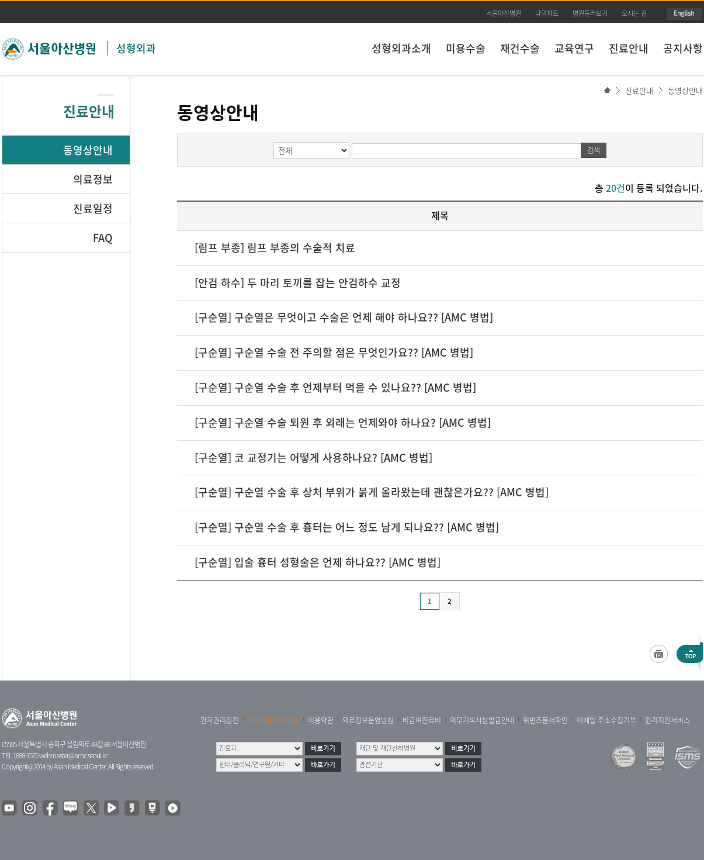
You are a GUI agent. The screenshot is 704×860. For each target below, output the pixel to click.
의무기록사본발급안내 (482, 720)
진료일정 (93, 208)
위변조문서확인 (545, 720)
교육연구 (574, 48)
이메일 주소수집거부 (606, 720)
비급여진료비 (422, 720)
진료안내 (628, 48)
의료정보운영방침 (368, 720)
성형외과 (136, 48)
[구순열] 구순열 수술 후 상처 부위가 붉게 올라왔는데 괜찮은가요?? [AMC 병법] (372, 492)
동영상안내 (685, 90)
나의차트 (547, 13)
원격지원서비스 (667, 720)
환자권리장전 (219, 720)
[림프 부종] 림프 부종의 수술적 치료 (275, 247)
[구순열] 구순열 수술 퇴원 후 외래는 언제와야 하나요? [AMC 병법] (343, 422)
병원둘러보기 (590, 13)
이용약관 (321, 720)
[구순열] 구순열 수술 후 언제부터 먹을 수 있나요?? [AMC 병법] (335, 387)
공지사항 (683, 48)
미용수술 (465, 48)
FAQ (103, 238)
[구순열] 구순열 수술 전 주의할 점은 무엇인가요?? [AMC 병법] (334, 352)
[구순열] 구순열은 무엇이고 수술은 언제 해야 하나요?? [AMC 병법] (344, 317)
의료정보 (93, 179)
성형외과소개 (401, 48)
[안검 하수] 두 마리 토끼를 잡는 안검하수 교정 (298, 283)
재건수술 (520, 48)
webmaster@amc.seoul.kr (73, 755)
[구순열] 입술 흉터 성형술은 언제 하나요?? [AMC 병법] (318, 562)
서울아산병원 (503, 13)
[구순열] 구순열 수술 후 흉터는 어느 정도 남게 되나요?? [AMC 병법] (347, 527)
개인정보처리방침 (273, 720)
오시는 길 (634, 13)
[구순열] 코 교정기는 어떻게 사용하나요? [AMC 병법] (313, 457)
